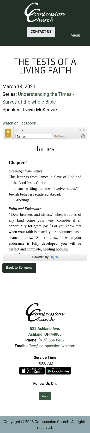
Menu (73, 35)
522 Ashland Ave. (45, 328)
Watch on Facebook (19, 123)
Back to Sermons (19, 268)
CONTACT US (41, 32)
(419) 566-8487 (51, 340)
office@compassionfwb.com (50, 346)
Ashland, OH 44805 (45, 334)
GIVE (45, 396)
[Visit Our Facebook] (45, 389)
